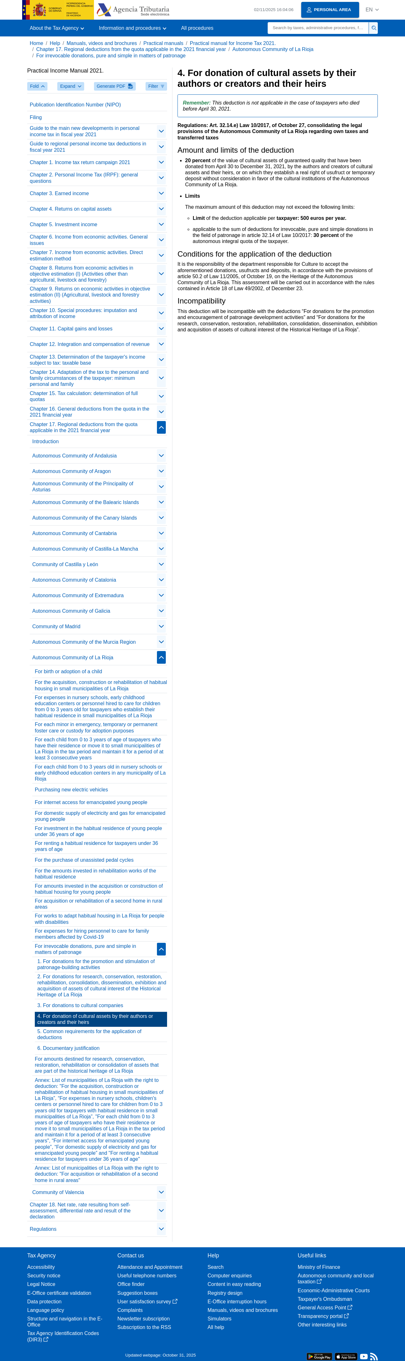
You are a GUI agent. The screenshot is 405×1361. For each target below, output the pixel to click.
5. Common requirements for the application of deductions (89, 1034)
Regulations (43, 1229)
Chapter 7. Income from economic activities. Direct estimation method (86, 255)
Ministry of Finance (319, 1267)
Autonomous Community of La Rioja (272, 49)
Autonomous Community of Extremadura (78, 595)
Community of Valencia (58, 1192)
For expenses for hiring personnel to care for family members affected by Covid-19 (92, 934)
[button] (372, 10)
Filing (36, 117)
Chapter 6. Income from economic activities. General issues (89, 240)
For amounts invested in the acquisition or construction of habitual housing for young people (99, 889)
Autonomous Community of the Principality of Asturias (82, 486)
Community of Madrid (56, 626)
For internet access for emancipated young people (91, 802)
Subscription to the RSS (144, 1327)
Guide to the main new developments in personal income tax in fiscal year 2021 (85, 131)
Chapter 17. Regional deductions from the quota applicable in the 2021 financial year (131, 49)
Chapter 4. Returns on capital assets (71, 209)
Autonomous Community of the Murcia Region (84, 642)
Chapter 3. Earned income (59, 193)
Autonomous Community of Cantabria (74, 533)
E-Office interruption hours (237, 1301)
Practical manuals (163, 43)
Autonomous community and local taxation (336, 1278)
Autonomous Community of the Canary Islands (84, 518)
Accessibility (41, 1267)
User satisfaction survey (147, 1301)
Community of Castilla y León (65, 564)
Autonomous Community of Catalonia (74, 580)
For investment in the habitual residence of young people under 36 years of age (98, 831)
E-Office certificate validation (59, 1293)
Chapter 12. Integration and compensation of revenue (90, 344)
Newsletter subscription (143, 1318)
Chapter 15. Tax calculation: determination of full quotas (84, 396)
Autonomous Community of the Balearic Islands (85, 502)
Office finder (131, 1284)
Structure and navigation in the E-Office (64, 1321)
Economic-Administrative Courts (334, 1290)
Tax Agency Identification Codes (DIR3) (63, 1336)
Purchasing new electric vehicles (71, 789)
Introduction (45, 441)
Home (36, 43)
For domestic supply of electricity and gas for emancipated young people (100, 816)
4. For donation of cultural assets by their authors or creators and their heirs (95, 1019)
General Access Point (325, 1307)
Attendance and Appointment (150, 1267)
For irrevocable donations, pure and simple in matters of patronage (110, 55)
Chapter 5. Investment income (63, 224)
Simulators (220, 1318)
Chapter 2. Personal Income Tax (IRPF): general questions (84, 177)
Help (55, 43)
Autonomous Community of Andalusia (74, 455)
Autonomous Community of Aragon (71, 471)
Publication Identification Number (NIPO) (75, 104)
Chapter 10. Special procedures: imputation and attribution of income (83, 313)
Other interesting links (322, 1324)
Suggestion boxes (137, 1293)
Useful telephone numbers (147, 1275)
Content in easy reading (234, 1284)
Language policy (45, 1310)
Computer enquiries (230, 1275)
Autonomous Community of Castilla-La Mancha (85, 549)
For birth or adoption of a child (68, 671)
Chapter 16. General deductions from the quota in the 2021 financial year (89, 412)
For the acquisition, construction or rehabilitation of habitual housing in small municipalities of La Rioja (101, 685)
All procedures (197, 28)
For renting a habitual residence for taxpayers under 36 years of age (96, 846)
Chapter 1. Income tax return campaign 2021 (80, 162)
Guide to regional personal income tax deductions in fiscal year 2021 (88, 146)
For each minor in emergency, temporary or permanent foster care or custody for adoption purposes (96, 727)
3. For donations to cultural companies (80, 1005)
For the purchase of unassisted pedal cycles (84, 860)
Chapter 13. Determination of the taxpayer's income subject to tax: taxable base (87, 360)
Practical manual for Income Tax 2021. (233, 43)
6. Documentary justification (68, 1048)
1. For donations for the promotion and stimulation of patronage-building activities (96, 964)
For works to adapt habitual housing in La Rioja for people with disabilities (99, 918)
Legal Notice (41, 1284)
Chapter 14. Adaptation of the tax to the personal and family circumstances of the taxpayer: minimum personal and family (89, 378)
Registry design (225, 1293)
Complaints (130, 1310)
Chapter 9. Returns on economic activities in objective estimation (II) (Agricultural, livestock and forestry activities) (90, 295)
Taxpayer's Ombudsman (325, 1299)
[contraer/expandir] (161, 131)
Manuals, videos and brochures (102, 43)
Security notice (43, 1275)
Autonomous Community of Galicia (71, 611)
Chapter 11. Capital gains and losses (71, 328)
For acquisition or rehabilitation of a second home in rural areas (98, 904)
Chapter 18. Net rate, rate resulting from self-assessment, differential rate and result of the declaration (80, 1210)
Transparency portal (323, 1316)
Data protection (44, 1301)
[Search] (318, 28)
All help (216, 1327)
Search (216, 1267)
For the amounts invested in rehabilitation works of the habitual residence (95, 873)
